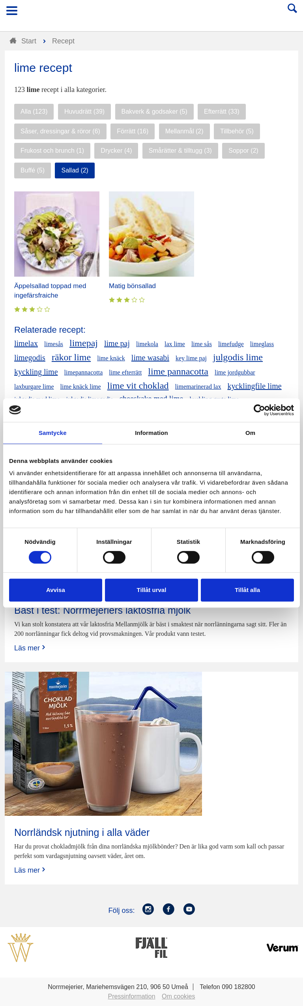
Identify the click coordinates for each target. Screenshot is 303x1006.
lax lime (175, 344)
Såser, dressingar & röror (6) (60, 131)
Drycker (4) (116, 150)
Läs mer (30, 648)
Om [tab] (250, 432)
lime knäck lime (80, 386)
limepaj (83, 343)
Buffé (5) (33, 170)
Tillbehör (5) (237, 131)
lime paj (117, 343)
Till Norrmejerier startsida (152, 13)
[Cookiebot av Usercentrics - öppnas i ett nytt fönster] (259, 410)
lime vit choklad (138, 385)
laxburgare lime (34, 386)
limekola (147, 344)
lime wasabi (150, 357)
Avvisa (55, 589)
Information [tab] (151, 432)
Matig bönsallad (132, 286)
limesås (53, 344)
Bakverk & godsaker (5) (154, 111)
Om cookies (178, 996)
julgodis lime (238, 357)
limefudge (231, 344)
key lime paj (191, 358)
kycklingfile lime (254, 386)
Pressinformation (131, 996)
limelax (26, 343)
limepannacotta (83, 372)
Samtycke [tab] (53, 432)
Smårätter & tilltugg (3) (180, 150)
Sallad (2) (74, 170)
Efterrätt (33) (221, 111)
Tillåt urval (151, 589)
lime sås (201, 344)
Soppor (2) (243, 150)
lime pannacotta (178, 371)
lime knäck (111, 358)
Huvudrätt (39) (84, 111)
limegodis (29, 357)
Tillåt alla (247, 589)
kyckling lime (36, 371)
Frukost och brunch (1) (52, 150)
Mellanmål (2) (184, 131)
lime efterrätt (125, 372)
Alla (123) (34, 111)
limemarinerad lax (198, 386)
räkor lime (71, 357)
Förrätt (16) (132, 131)
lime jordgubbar (235, 372)
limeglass (262, 344)
